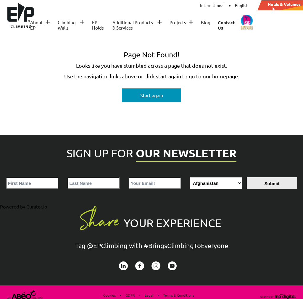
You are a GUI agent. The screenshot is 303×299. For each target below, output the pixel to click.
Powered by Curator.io (23, 206)
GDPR (130, 295)
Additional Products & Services (137, 25)
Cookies (109, 295)
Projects (182, 22)
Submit (272, 183)
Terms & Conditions (178, 295)
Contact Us (226, 25)
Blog (205, 22)
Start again (151, 95)
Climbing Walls (71, 25)
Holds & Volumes (284, 4)
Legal (149, 295)
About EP (40, 25)
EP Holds (98, 25)
